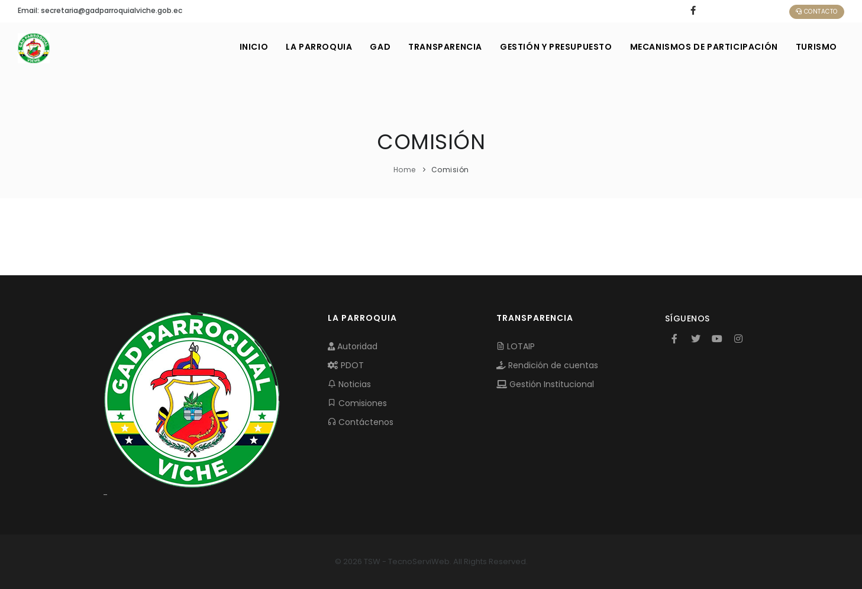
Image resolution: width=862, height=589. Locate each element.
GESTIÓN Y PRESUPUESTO (556, 47)
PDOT (346, 365)
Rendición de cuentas (547, 365)
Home (404, 170)
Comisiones (357, 403)
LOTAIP (515, 346)
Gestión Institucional (545, 384)
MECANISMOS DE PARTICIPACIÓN (704, 47)
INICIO (254, 47)
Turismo (816, 47)
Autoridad (352, 346)
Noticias (349, 384)
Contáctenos (360, 422)
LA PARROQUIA (319, 47)
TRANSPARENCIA (445, 47)
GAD (380, 47)
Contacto (817, 11)
